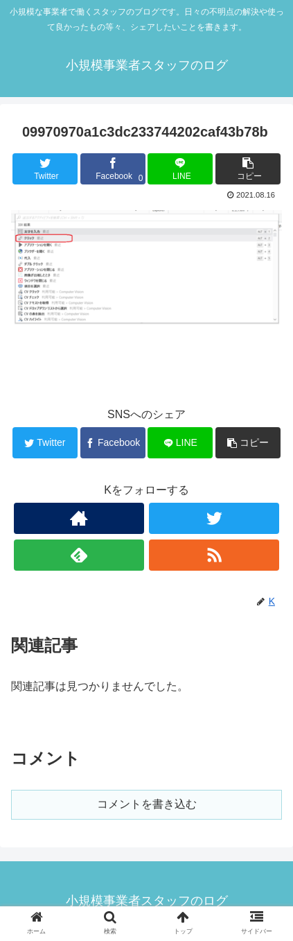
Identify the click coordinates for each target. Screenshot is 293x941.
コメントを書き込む (147, 804)
